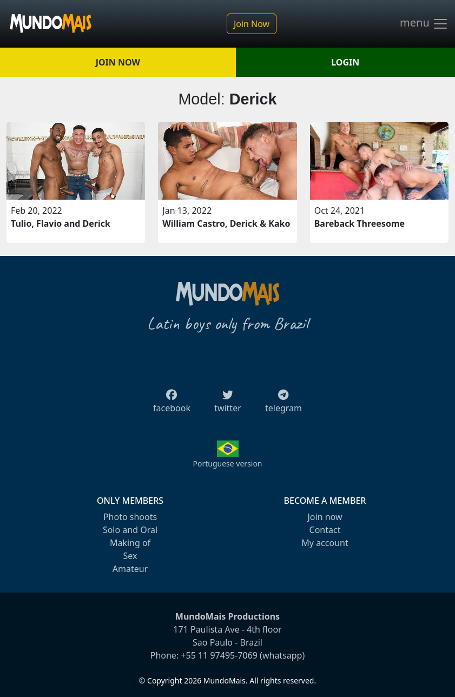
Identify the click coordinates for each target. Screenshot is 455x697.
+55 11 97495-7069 (219, 655)
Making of (130, 543)
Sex (130, 556)
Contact (325, 530)
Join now (324, 517)
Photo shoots (130, 517)
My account (324, 543)
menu (424, 24)
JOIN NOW (118, 62)
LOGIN (345, 62)
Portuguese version (227, 463)
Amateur (130, 569)
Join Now (251, 24)
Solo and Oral (130, 530)
